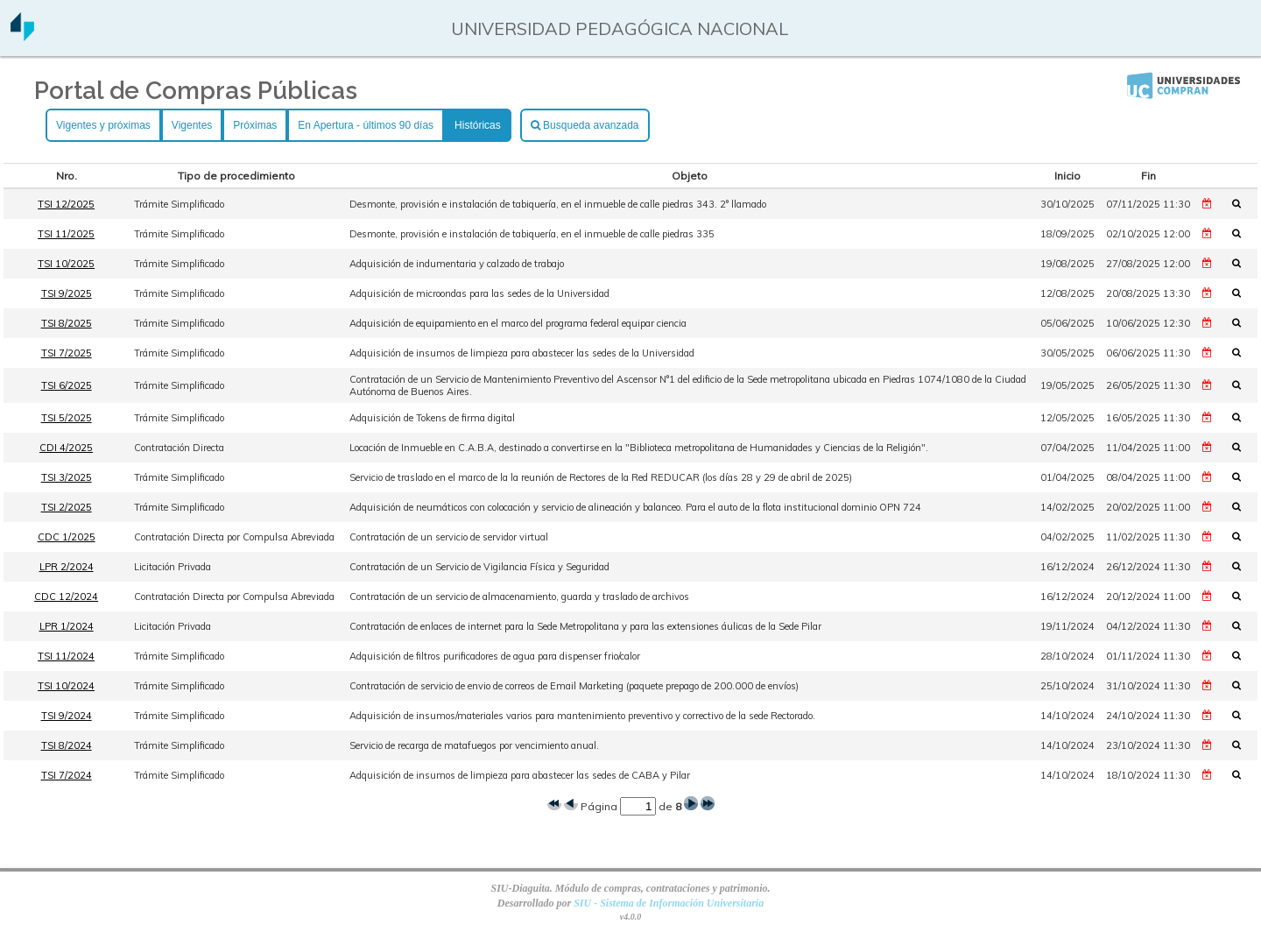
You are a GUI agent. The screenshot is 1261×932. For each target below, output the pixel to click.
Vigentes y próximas (103, 125)
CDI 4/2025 (66, 447)
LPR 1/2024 (66, 626)
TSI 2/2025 (66, 507)
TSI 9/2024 (66, 716)
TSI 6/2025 (66, 385)
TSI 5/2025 (66, 418)
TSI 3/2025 (66, 477)
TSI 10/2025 (66, 264)
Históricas (477, 125)
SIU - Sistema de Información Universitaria (669, 903)
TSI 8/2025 (66, 323)
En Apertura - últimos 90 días (365, 125)
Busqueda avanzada (585, 125)
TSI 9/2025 (66, 293)
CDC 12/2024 (66, 596)
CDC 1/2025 (66, 537)
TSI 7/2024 (66, 775)
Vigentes (192, 125)
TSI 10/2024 (66, 686)
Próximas (255, 125)
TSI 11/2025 (66, 234)
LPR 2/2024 (66, 567)
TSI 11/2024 (66, 656)
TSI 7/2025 (66, 353)
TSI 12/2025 (66, 204)
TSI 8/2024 (66, 745)
